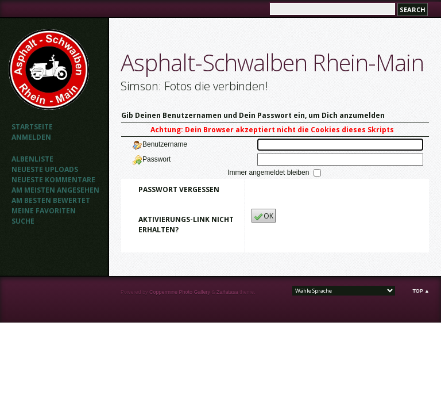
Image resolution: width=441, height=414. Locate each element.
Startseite (32, 127)
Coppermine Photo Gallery (179, 292)
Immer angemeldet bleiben (269, 172)
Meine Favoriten (43, 211)
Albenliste (32, 159)
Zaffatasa (227, 292)
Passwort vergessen (178, 189)
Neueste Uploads (44, 169)
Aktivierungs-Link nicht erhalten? (186, 224)
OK (263, 216)
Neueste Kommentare (53, 180)
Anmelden (31, 137)
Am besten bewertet (50, 200)
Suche (22, 221)
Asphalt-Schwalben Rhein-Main (272, 62)
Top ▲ (421, 291)
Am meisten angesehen (55, 190)
